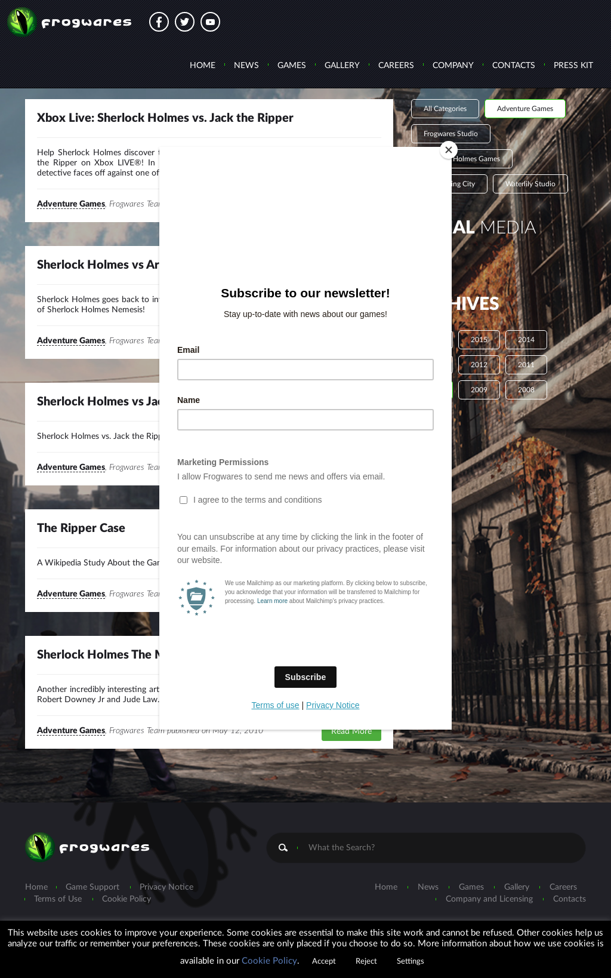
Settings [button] (410, 961)
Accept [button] (324, 961)
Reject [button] (366, 961)
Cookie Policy (269, 961)
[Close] (449, 150)
